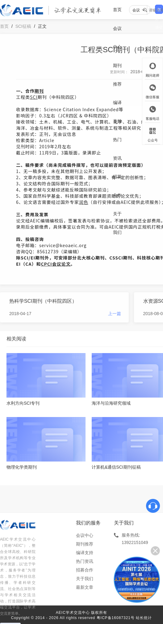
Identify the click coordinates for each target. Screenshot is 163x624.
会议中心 (117, 37)
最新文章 (84, 587)
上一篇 (114, 313)
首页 (117, 9)
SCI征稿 (23, 26)
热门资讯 (117, 149)
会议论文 (61, 264)
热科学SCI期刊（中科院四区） (43, 301)
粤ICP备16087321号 (116, 618)
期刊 (39, 91)
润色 (83, 202)
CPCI (46, 264)
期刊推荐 (117, 74)
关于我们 (117, 223)
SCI (33, 97)
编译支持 (117, 112)
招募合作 (117, 186)
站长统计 (144, 618)
